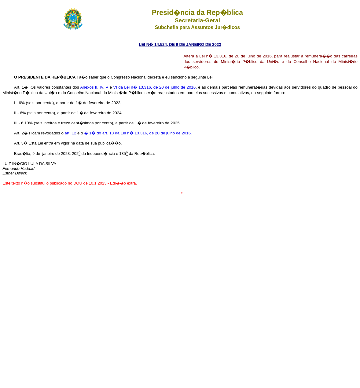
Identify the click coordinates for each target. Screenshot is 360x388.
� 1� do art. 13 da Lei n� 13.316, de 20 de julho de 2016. (138, 133)
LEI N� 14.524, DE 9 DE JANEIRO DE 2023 (180, 44)
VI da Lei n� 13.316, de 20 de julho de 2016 (154, 87)
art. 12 (70, 133)
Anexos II (88, 87)
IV (101, 87)
